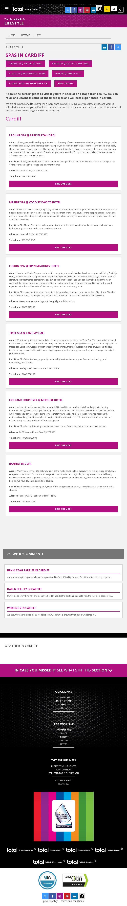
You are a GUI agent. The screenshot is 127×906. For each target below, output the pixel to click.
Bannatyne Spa (65, 83)
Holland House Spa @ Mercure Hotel (28, 83)
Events (63, 737)
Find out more (63, 183)
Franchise (63, 784)
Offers (63, 744)
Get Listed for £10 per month (63, 773)
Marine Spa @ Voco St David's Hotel (70, 63)
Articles (63, 740)
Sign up (63, 733)
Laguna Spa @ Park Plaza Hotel (25, 63)
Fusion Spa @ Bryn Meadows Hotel (27, 73)
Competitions (63, 730)
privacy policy (50, 901)
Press (63, 704)
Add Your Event (63, 780)
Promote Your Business (63, 766)
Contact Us (63, 697)
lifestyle (25, 35)
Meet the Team (63, 701)
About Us (63, 708)
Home (12, 35)
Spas (39, 35)
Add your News (64, 769)
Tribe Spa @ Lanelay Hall (68, 73)
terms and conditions (72, 901)
